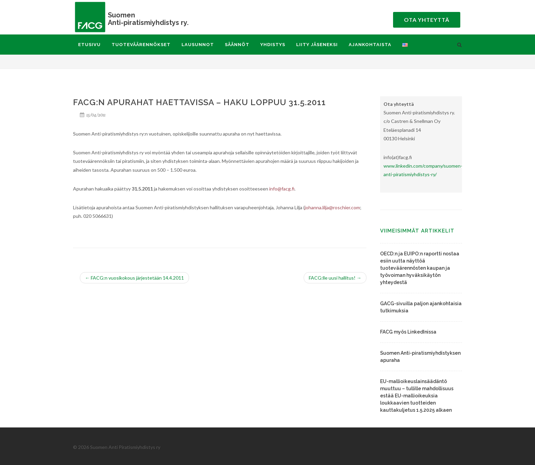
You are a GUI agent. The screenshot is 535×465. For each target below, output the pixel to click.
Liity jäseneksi (317, 44)
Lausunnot (198, 44)
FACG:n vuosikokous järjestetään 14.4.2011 (134, 278)
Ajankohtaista (370, 44)
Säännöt (237, 44)
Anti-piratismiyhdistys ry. (141, 18)
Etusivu (89, 44)
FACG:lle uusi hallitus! (335, 278)
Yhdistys (272, 44)
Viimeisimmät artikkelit (417, 231)
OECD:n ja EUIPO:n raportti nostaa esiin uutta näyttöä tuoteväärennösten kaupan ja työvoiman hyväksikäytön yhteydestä (419, 268)
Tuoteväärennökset (141, 44)
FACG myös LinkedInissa (408, 332)
